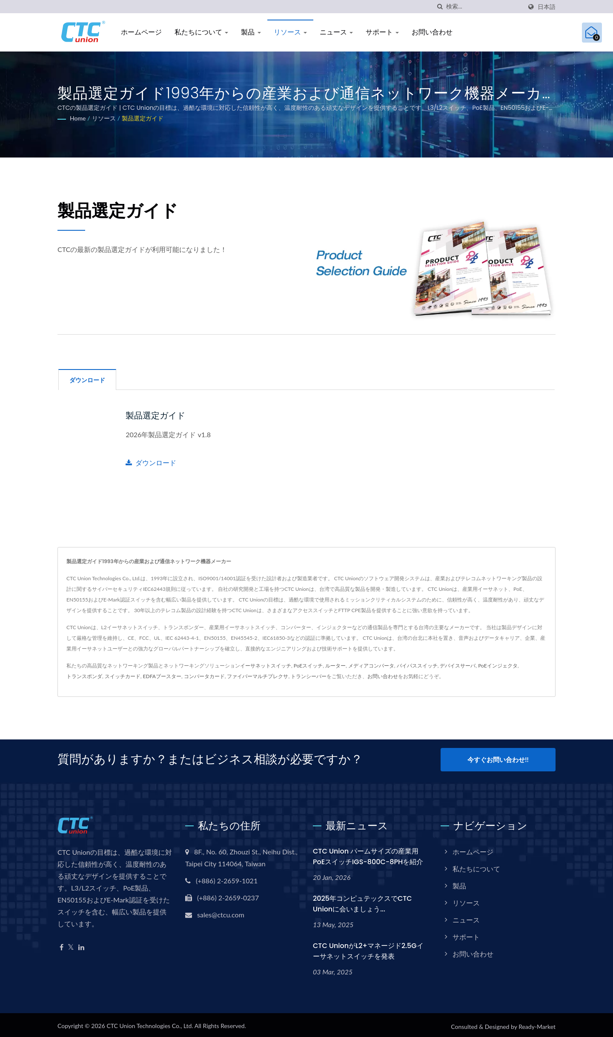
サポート (382, 32)
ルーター (335, 665)
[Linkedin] (81, 944)
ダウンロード (151, 462)
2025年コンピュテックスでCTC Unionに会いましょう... (362, 901)
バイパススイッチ (417, 665)
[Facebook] (61, 944)
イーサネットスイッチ (265, 665)
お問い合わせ (432, 32)
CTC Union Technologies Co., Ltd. (149, 1022)
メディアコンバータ (371, 665)
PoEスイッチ (308, 665)
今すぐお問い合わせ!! (497, 759)
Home (78, 118)
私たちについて (201, 32)
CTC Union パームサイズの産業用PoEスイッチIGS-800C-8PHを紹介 (368, 853)
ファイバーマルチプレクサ (257, 676)
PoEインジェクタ (497, 665)
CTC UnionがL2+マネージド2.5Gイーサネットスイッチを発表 (368, 948)
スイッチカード (122, 676)
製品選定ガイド (142, 118)
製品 (251, 32)
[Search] (484, 7)
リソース (290, 32)
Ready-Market (537, 1023)
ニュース (336, 32)
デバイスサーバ (458, 665)
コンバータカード (204, 676)
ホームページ (141, 32)
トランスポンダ (84, 676)
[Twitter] (71, 944)
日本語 (547, 6)
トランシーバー (309, 676)
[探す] (439, 7)
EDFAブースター (162, 676)
